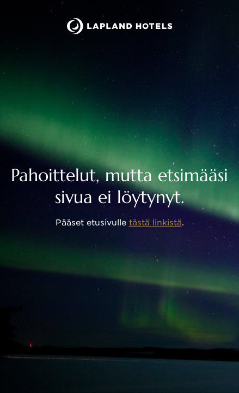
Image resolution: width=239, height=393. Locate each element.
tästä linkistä (155, 223)
